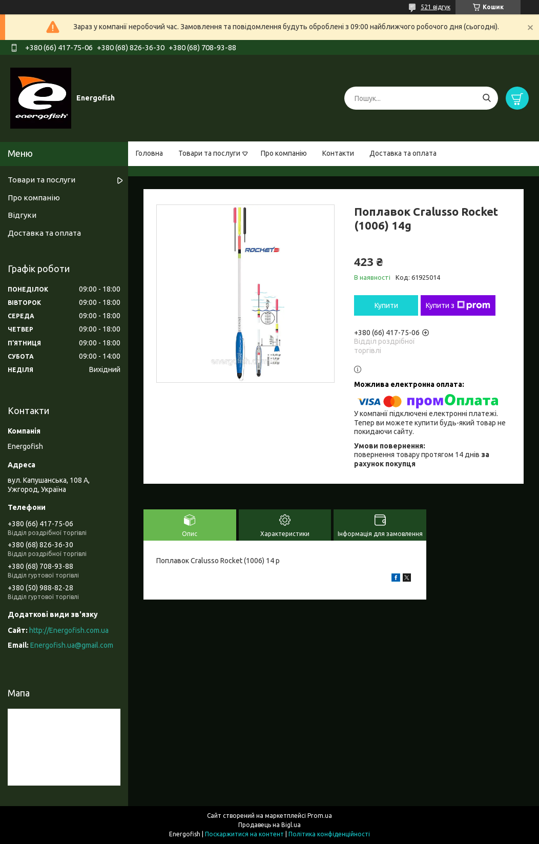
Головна (149, 153)
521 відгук (435, 7)
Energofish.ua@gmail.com (71, 645)
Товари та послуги (209, 153)
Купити (386, 305)
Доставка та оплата (403, 153)
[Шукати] (486, 98)
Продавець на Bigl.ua (269, 824)
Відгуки (22, 215)
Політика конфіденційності (329, 834)
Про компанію (284, 153)
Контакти (338, 153)
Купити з (458, 305)
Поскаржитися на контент (244, 834)
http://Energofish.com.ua (69, 630)
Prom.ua (319, 815)
